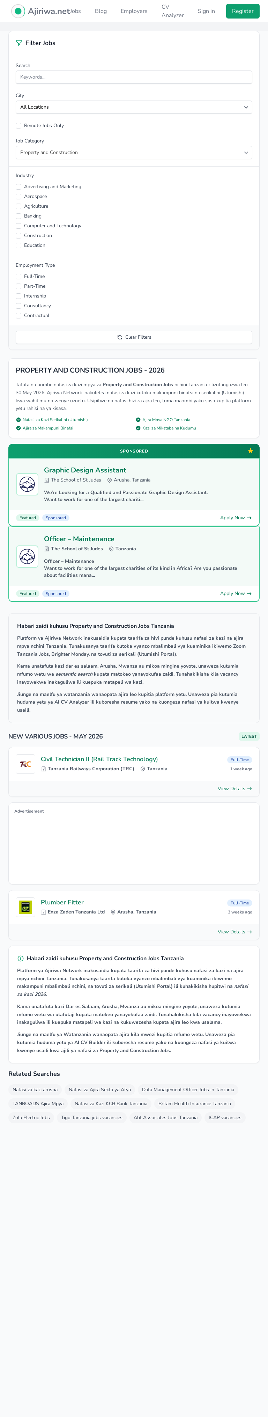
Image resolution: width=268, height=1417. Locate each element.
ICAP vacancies (225, 1117)
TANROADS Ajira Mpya (38, 1103)
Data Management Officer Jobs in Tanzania (188, 1089)
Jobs (75, 11)
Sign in (206, 11)
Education (34, 245)
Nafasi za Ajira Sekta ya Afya (100, 1089)
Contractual (36, 315)
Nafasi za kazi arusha (35, 1089)
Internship (35, 296)
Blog (101, 11)
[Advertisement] (134, 848)
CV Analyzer (173, 11)
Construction (38, 235)
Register (243, 11)
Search (23, 65)
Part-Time (34, 286)
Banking (33, 216)
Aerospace (35, 196)
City (20, 95)
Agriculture (36, 206)
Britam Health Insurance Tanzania (194, 1103)
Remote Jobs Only (44, 125)
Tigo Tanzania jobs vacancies (91, 1117)
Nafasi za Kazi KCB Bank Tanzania (111, 1103)
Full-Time (34, 276)
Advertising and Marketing (52, 186)
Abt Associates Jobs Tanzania (166, 1117)
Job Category (30, 141)
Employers (134, 11)
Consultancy (37, 305)
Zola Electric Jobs (31, 1117)
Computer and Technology (52, 225)
